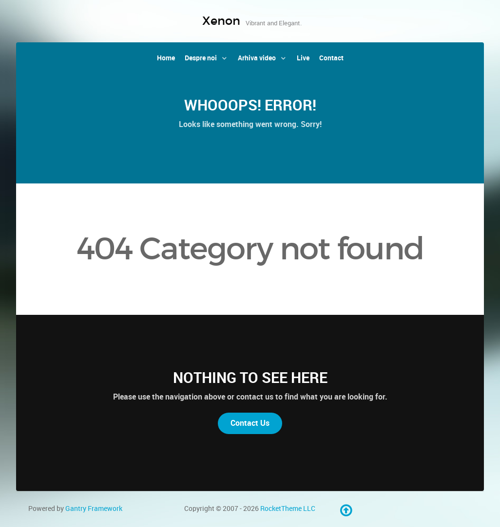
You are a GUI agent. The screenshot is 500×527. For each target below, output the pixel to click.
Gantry (93, 508)
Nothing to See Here (250, 377)
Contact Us (250, 423)
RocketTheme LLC (287, 508)
